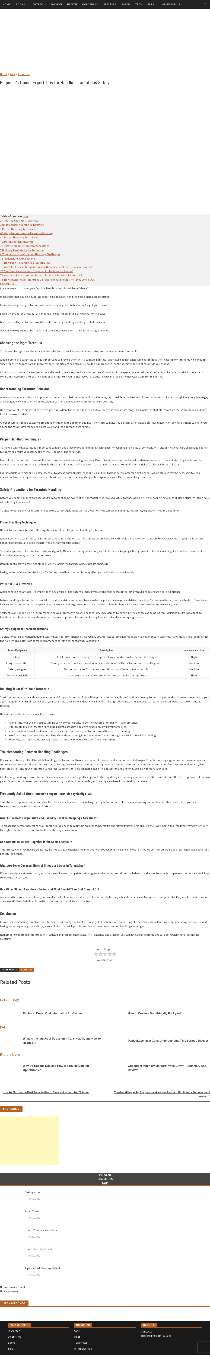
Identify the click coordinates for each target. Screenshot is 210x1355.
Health (72, 4)
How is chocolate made (38, 1249)
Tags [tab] (105, 1183)
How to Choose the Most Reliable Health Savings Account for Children (46, 1092)
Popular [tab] (105, 1174)
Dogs (77, 1336)
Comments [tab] (105, 1178)
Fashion (56, 4)
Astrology (14, 1330)
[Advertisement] (105, 44)
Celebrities (14, 1336)
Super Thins (32, 1211)
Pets (150, 4)
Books (20, 4)
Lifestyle (109, 4)
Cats (77, 1330)
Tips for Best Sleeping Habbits (43, 1268)
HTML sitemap (83, 1348)
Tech (138, 4)
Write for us (171, 4)
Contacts (146, 1331)
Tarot (11, 1348)
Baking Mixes (32, 1192)
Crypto (38, 4)
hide (25, 216)
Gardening (90, 4)
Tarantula (24, 74)
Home (6, 4)
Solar (125, 4)
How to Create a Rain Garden (42, 1230)
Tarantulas (80, 1342)
